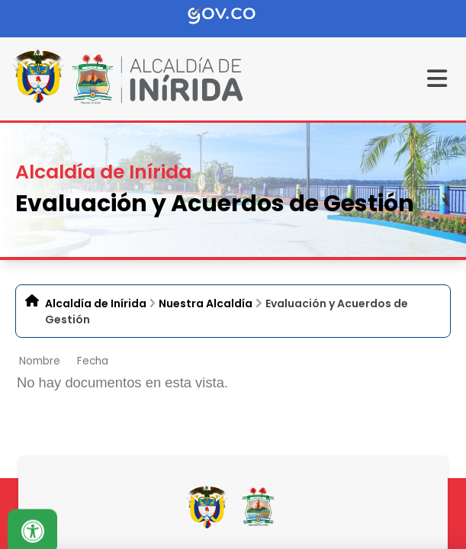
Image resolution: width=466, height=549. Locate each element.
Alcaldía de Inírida (95, 303)
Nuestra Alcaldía (205, 303)
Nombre (39, 361)
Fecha (92, 361)
